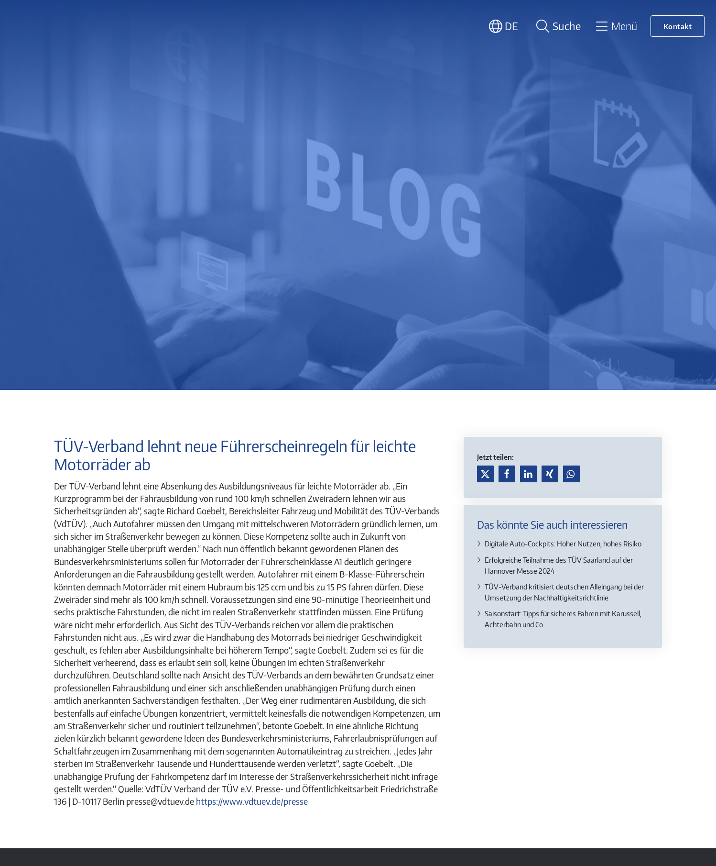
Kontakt (677, 26)
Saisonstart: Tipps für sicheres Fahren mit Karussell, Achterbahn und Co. (563, 619)
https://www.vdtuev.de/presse (252, 801)
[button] (485, 474)
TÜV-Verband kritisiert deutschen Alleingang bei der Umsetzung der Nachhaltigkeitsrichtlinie (564, 592)
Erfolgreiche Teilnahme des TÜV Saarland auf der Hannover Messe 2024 (559, 565)
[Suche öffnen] (557, 26)
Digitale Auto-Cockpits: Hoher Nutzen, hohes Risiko (563, 543)
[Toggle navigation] (616, 26)
